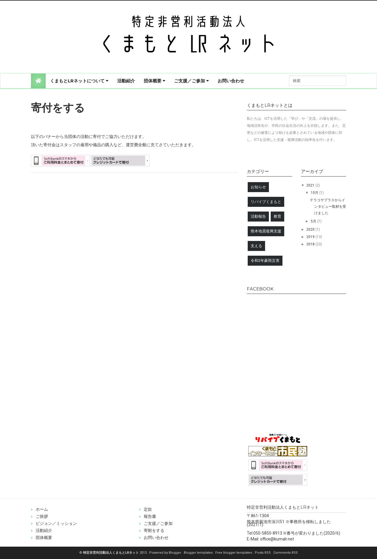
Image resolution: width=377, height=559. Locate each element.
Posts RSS (263, 553)
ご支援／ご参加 (191, 81)
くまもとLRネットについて (79, 81)
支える (256, 246)
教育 (277, 216)
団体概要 (154, 81)
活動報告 (258, 216)
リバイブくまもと (266, 201)
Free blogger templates (234, 553)
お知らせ (258, 187)
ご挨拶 (42, 516)
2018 (310, 244)
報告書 (150, 516)
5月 (314, 221)
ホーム (42, 509)
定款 (148, 509)
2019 (310, 237)
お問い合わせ (231, 81)
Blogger (175, 553)
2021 (310, 185)
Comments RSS (285, 553)
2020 (310, 229)
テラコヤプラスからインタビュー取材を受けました (328, 206)
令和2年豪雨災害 (265, 260)
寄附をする (154, 530)
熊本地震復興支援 (266, 231)
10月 (315, 193)
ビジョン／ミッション (56, 523)
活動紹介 (126, 81)
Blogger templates (199, 553)
